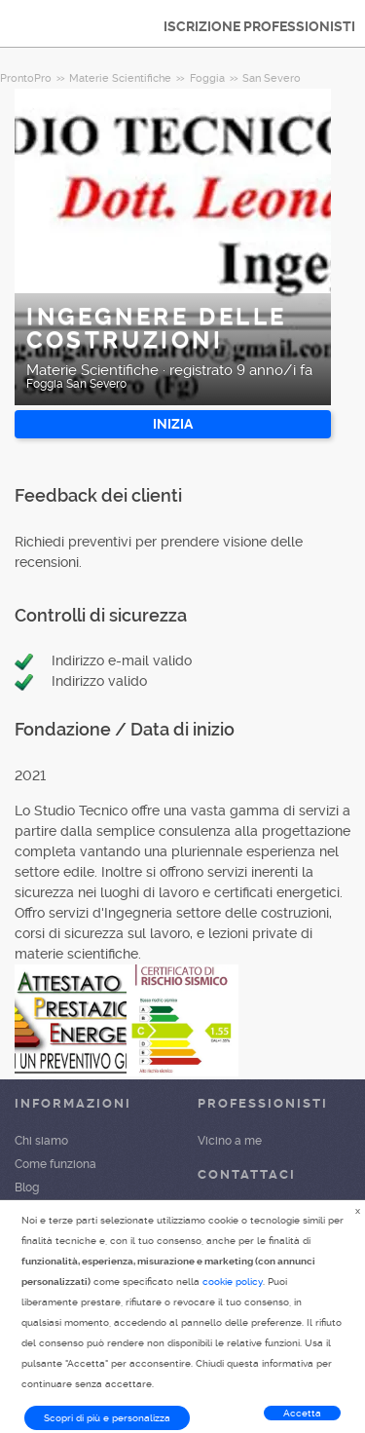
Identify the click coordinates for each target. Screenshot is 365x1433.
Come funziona (55, 1164)
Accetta (302, 1413)
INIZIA (173, 424)
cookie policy (232, 1281)
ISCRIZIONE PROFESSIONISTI (259, 26)
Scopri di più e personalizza (107, 1418)
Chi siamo (41, 1141)
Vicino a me (230, 1141)
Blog (27, 1187)
